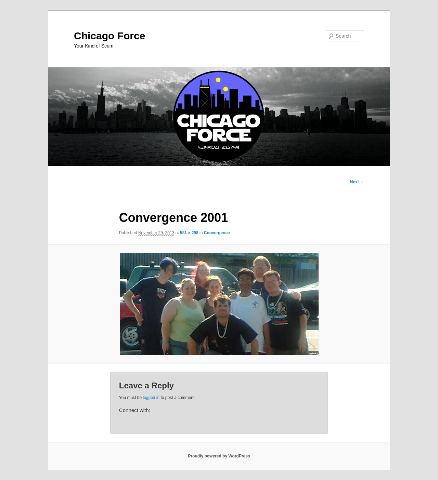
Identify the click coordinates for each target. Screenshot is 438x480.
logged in (151, 397)
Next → (357, 181)
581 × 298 (189, 232)
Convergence (217, 232)
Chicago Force (109, 35)
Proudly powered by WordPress (219, 456)
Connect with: (134, 410)
